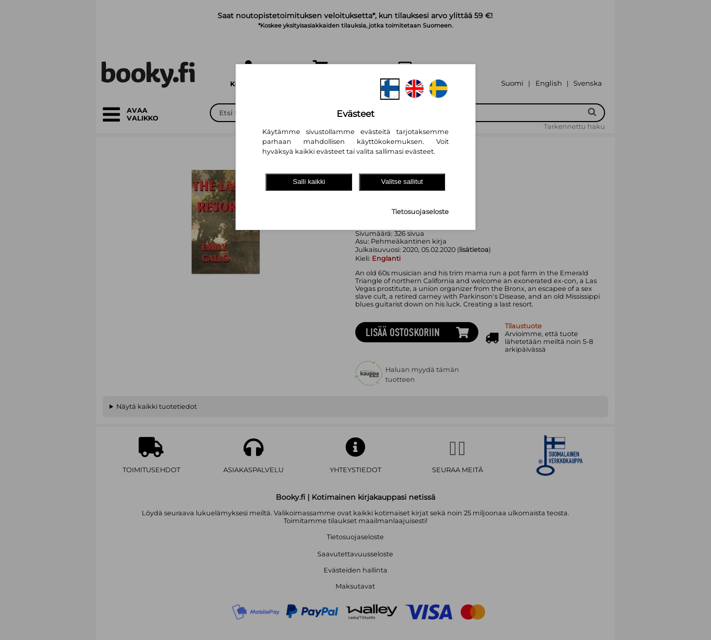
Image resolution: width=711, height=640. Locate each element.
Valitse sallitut (402, 181)
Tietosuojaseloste (420, 212)
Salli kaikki (309, 181)
